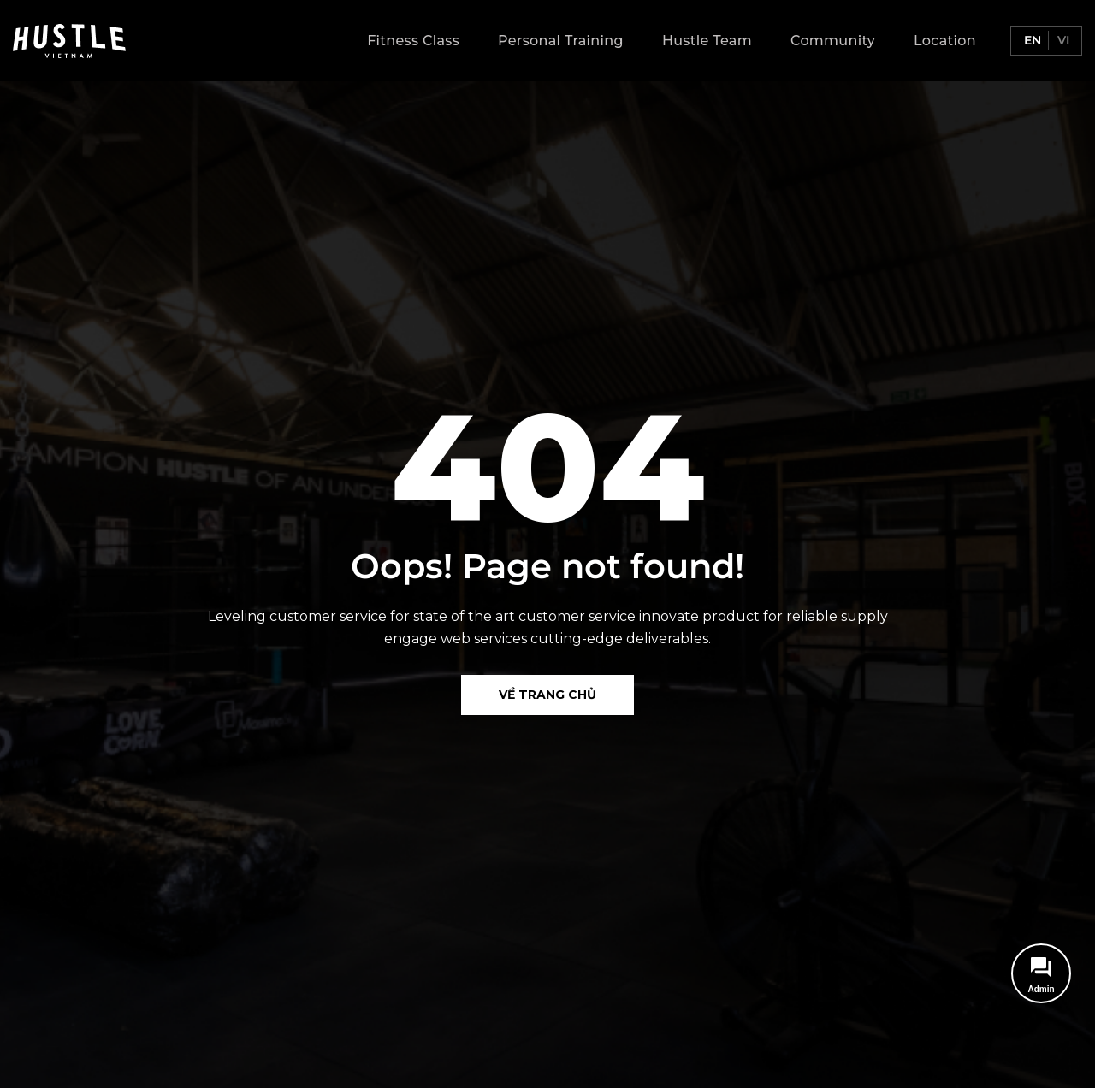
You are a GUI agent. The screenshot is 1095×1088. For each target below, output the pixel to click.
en (1031, 40)
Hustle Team (707, 41)
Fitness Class (413, 41)
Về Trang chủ (547, 694)
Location (945, 41)
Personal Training (561, 41)
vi (1061, 40)
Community (832, 41)
